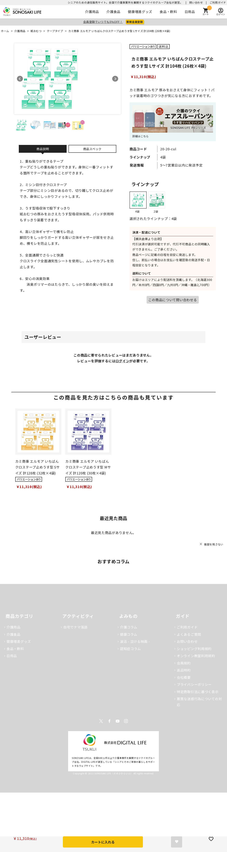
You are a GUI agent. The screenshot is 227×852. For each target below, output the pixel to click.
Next (115, 79)
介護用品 (92, 11)
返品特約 (184, 670)
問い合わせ (196, 2)
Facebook (109, 721)
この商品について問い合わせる (172, 299)
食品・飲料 (168, 11)
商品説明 (42, 149)
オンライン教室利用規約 (196, 655)
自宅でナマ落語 (75, 627)
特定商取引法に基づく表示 (198, 691)
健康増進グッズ (140, 11)
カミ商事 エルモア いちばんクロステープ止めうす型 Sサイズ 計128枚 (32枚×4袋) (37, 467)
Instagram (126, 721)
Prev (20, 79)
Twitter (101, 721)
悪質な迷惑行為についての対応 (199, 701)
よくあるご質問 (189, 634)
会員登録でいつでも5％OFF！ (103, 22)
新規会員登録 (135, 22)
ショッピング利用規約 (194, 648)
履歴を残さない (213, 544)
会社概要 (184, 677)
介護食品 (113, 11)
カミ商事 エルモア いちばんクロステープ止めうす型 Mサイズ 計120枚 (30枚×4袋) (88, 467)
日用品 (190, 11)
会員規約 (184, 663)
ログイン (122, 360)
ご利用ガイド (218, 2)
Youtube (117, 721)
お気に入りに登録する (176, 842)
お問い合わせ (187, 641)
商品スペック (92, 149)
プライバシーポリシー (194, 684)
